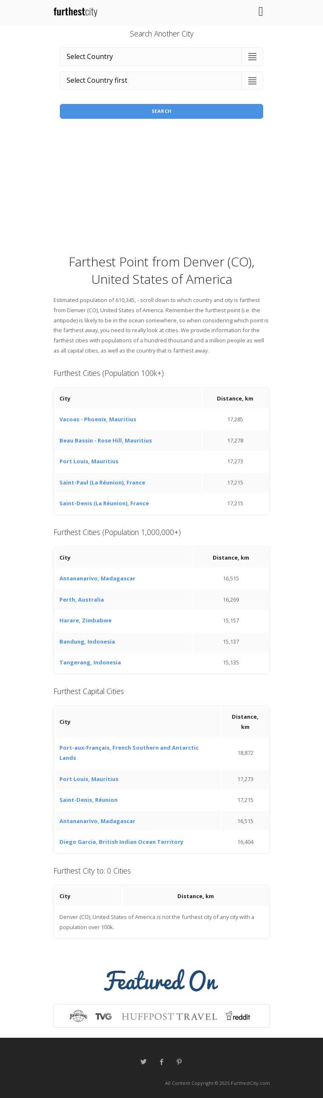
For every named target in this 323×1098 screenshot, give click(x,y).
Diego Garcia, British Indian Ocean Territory (121, 842)
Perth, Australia (81, 599)
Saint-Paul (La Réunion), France (102, 482)
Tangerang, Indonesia (90, 662)
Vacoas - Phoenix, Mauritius (97, 419)
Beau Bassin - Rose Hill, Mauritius (105, 440)
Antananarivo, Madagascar (97, 578)
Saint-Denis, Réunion (88, 800)
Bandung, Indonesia (87, 641)
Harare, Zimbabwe (85, 620)
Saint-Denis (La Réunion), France (104, 503)
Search (162, 111)
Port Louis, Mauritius (88, 461)
